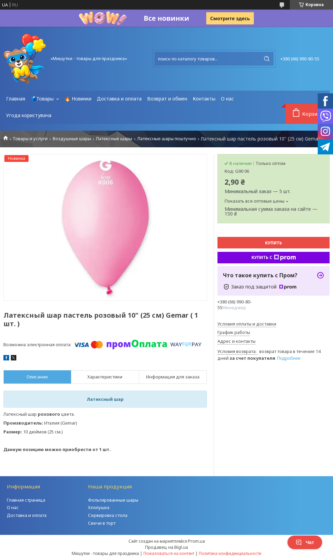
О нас (227, 98)
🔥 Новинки (78, 98)
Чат (305, 542)
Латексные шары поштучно (166, 139)
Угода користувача (28, 115)
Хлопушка (98, 507)
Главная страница (26, 500)
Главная (15, 98)
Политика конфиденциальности (230, 553)
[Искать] (267, 59)
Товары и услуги (30, 139)
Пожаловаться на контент (168, 553)
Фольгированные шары (113, 500)
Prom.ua (196, 541)
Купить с (273, 258)
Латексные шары (114, 139)
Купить (273, 243)
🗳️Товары (43, 98)
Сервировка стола (107, 515)
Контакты (204, 98)
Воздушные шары (72, 139)
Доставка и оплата (119, 98)
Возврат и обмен (167, 98)
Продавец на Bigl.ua (166, 547)
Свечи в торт (102, 523)
